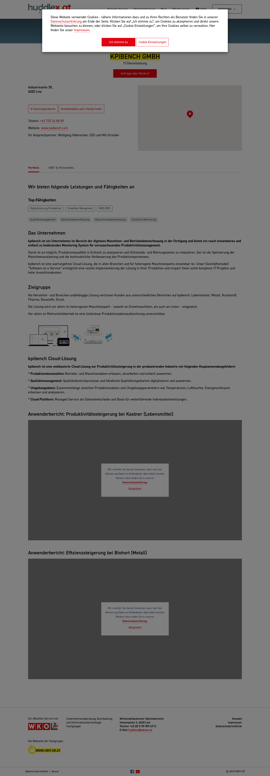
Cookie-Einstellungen (152, 42)
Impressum (81, 30)
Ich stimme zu (118, 42)
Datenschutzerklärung (66, 21)
